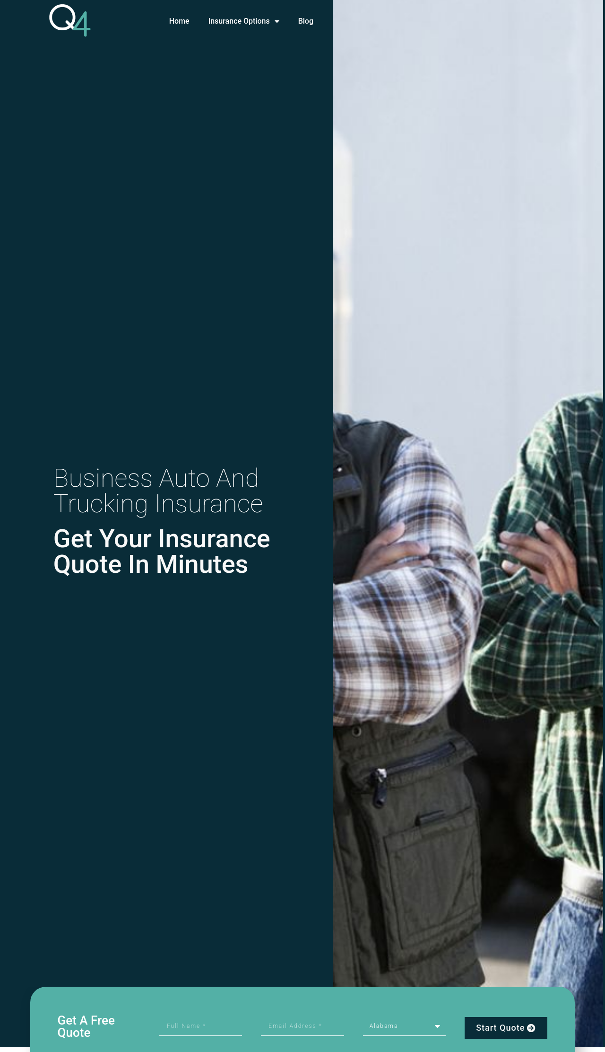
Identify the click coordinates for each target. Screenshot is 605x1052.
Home (179, 21)
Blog (305, 21)
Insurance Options (243, 21)
